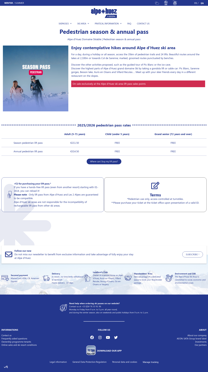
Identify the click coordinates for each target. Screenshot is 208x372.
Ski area (83, 23)
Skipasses (65, 23)
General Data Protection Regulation (89, 361)
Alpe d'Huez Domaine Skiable (84, 39)
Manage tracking (150, 362)
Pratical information (108, 23)
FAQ (129, 23)
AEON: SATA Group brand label (192, 338)
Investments (201, 341)
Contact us (143, 23)
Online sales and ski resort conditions (19, 344)
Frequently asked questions (14, 338)
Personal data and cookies (124, 361)
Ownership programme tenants (16, 341)
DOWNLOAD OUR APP (109, 350)
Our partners (201, 344)
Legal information (58, 361)
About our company (197, 335)
